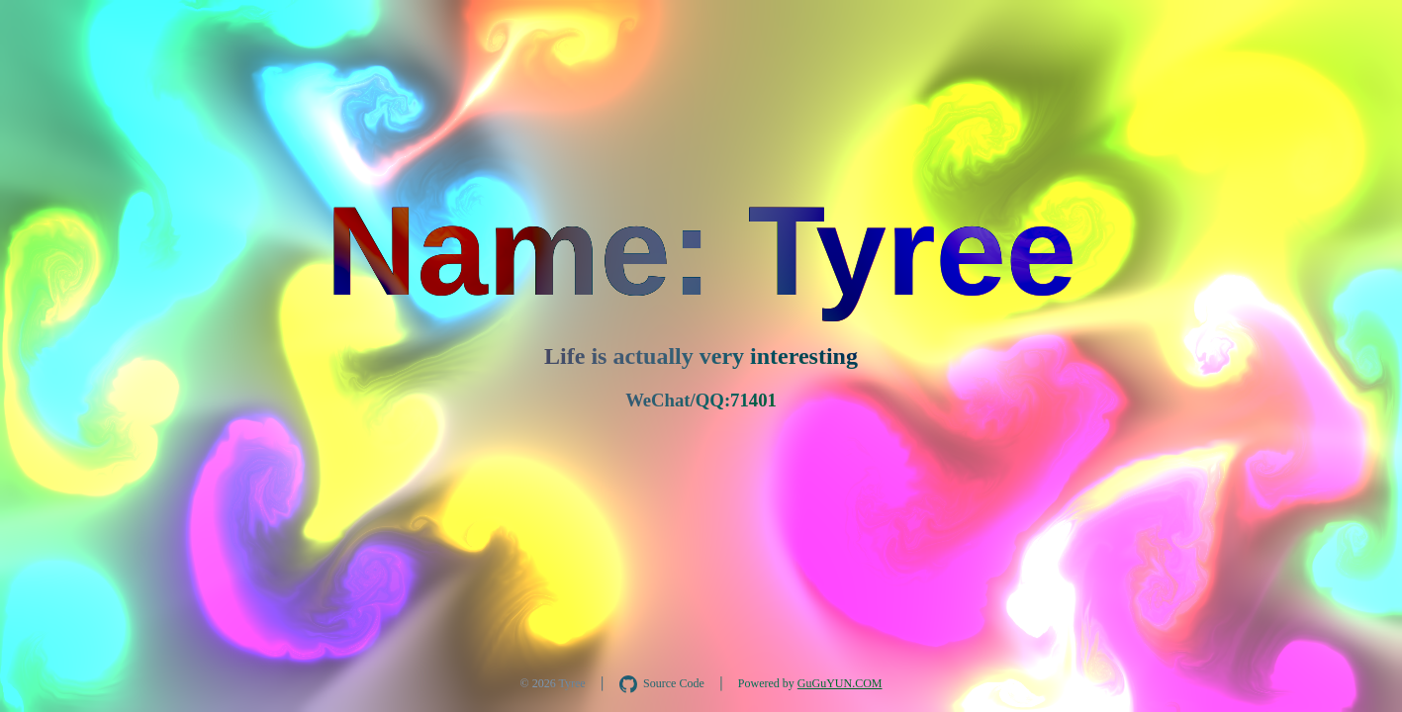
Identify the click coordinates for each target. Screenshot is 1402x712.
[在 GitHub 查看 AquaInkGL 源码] (661, 684)
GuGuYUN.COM (840, 683)
